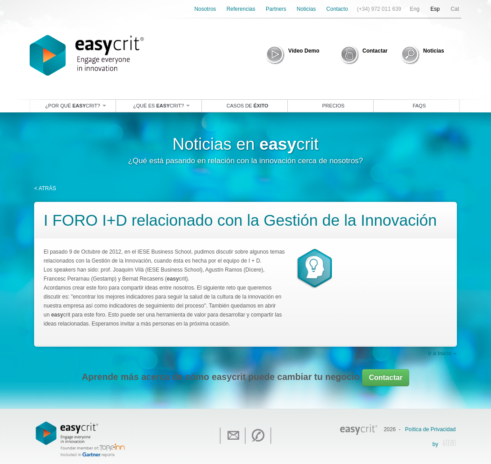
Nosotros (205, 9)
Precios (333, 105)
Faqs (419, 105)
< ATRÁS (45, 188)
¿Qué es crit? (161, 105)
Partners (276, 9)
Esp (435, 9)
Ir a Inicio (442, 353)
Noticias (306, 9)
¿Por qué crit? (75, 105)
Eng (415, 9)
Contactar (385, 377)
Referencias (241, 9)
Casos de (247, 105)
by (444, 445)
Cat (455, 9)
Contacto (337, 9)
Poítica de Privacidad (430, 429)
